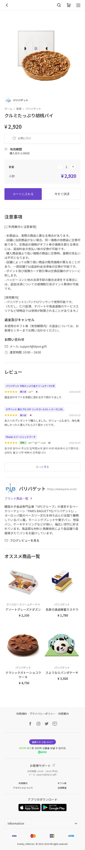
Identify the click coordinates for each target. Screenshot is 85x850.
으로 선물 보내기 (42, 741)
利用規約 (21, 713)
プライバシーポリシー (42, 713)
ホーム (8, 108)
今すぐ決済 (62, 194)
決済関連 (62, 787)
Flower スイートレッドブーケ (21, 436)
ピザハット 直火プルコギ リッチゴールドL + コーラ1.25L (34, 409)
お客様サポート (42, 765)
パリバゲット (33, 108)
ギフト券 (62, 783)
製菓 (19, 108)
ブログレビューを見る (21, 540)
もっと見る (42, 466)
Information (42, 823)
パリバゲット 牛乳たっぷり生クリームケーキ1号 (30, 385)
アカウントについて (23, 787)
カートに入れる (23, 194)
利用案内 (63, 713)
